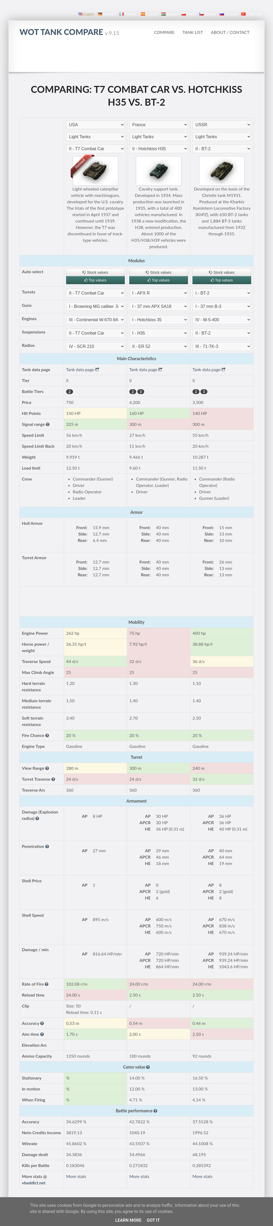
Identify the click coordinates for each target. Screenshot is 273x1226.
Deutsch (107, 14)
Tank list (192, 32)
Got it (153, 1220)
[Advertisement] (136, 57)
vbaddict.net (34, 1182)
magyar (169, 14)
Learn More (128, 1220)
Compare (164, 32)
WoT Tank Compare (69, 32)
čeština (207, 14)
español (149, 14)
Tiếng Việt (251, 14)
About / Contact (230, 32)
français (128, 14)
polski (188, 14)
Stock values (95, 272)
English (86, 14)
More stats (76, 1176)
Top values (96, 280)
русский (229, 14)
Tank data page (82, 369)
